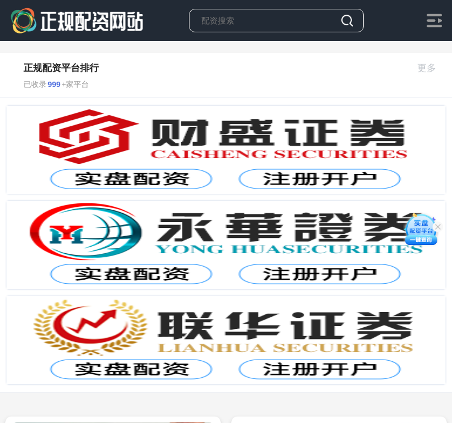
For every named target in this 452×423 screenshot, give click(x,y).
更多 (431, 68)
